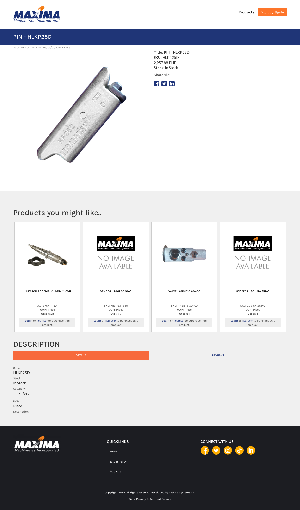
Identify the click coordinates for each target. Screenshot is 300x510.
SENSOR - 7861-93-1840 (116, 291)
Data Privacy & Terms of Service (150, 499)
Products (246, 12)
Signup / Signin (272, 12)
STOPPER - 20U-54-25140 (252, 291)
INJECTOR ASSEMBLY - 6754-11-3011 (47, 291)
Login (28, 320)
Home (113, 451)
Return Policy (118, 461)
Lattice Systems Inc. (182, 492)
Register (42, 320)
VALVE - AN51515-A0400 (184, 291)
